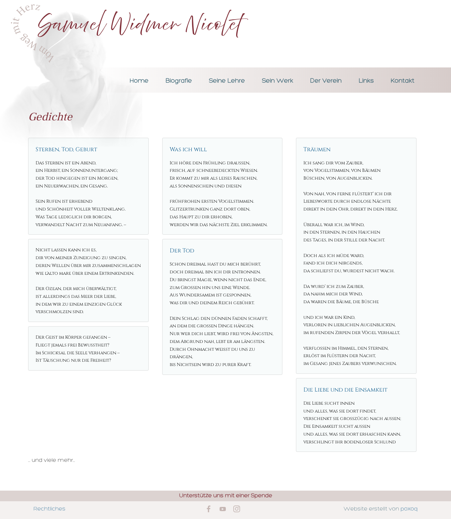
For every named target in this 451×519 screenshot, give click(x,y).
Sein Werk (277, 81)
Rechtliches (49, 509)
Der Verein (325, 81)
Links (366, 81)
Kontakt (402, 81)
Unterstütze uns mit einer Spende (225, 496)
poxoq (409, 509)
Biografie (178, 81)
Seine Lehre (227, 81)
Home (138, 81)
